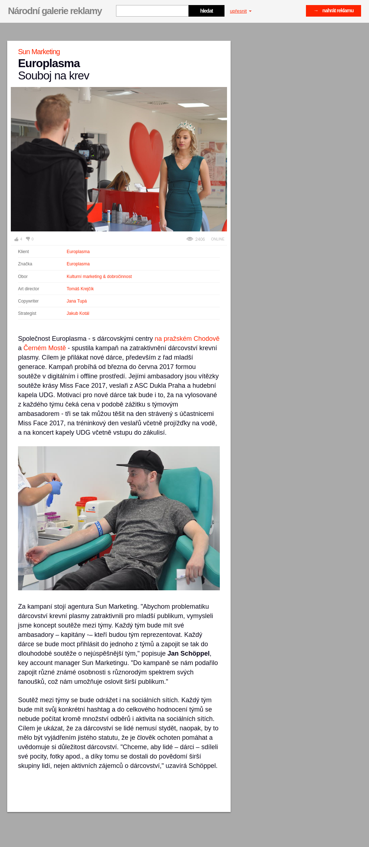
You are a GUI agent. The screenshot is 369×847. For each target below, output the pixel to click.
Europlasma (78, 251)
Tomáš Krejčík (80, 288)
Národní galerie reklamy (55, 10)
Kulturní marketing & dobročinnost (99, 276)
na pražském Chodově (187, 338)
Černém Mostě (44, 348)
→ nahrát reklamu (334, 10)
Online (217, 239)
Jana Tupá (77, 301)
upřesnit (241, 11)
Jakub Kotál (78, 313)
